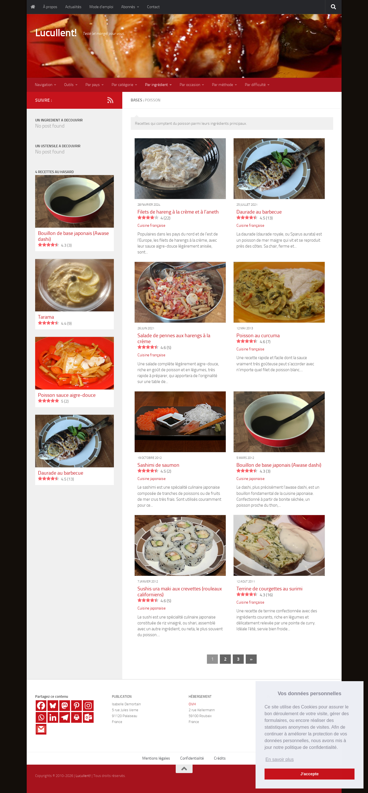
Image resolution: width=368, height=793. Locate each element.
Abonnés (128, 6)
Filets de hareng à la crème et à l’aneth (178, 212)
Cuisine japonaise (151, 478)
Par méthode (222, 84)
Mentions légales (156, 758)
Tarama (46, 317)
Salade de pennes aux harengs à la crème (173, 338)
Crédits (220, 758)
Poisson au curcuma (258, 335)
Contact (153, 6)
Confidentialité (192, 758)
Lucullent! (56, 32)
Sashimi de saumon (158, 465)
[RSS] (110, 100)
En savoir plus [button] (279, 759)
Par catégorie (122, 84)
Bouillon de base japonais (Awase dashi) (278, 465)
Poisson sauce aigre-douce (67, 395)
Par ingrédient (156, 84)
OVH (192, 704)
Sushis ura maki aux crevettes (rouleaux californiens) (179, 592)
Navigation (43, 84)
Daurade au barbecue (259, 212)
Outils (69, 84)
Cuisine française (151, 225)
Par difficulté (255, 84)
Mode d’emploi (101, 6)
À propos (50, 6)
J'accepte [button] (309, 774)
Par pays (92, 84)
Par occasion (190, 84)
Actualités (73, 6)
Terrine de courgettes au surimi (269, 589)
